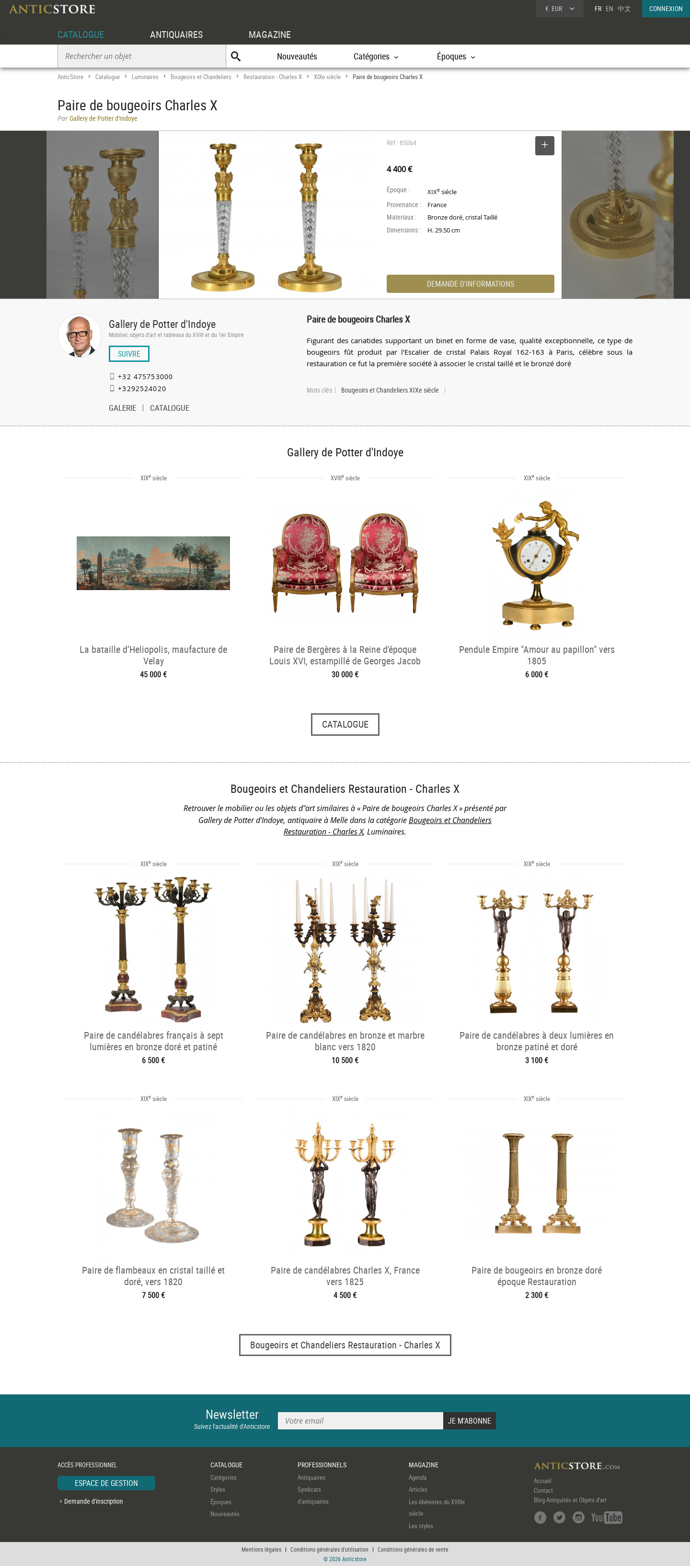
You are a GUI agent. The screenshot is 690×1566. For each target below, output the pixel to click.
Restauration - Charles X (272, 76)
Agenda (417, 1477)
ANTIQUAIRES (176, 34)
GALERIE (122, 409)
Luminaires (145, 76)
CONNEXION (666, 8)
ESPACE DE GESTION (106, 1483)
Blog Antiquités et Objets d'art (570, 1500)
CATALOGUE (81, 34)
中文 (624, 8)
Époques (220, 1501)
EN (609, 8)
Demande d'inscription (93, 1501)
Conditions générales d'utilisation (329, 1549)
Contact (543, 1490)
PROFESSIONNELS (322, 1464)
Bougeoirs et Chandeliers (201, 76)
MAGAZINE (270, 34)
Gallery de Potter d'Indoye (162, 324)
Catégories (223, 1477)
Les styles (421, 1525)
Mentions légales (261, 1549)
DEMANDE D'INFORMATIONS (470, 283)
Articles (418, 1489)
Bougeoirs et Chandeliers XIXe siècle (390, 390)
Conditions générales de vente (413, 1549)
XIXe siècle (327, 76)
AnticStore (70, 76)
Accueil (543, 1480)
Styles (217, 1489)
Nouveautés (297, 56)
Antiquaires (311, 1477)
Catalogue (107, 76)
